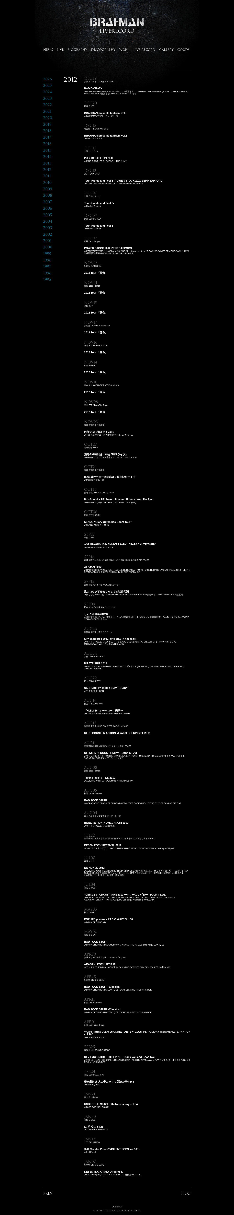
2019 (47, 124)
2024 (47, 92)
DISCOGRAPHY (103, 49)
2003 (47, 227)
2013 (47, 163)
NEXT (186, 1193)
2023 (47, 98)
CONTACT (117, 1206)
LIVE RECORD (144, 49)
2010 (47, 182)
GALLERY (166, 49)
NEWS (48, 49)
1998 (47, 260)
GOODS (183, 49)
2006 (47, 208)
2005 (47, 214)
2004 (47, 221)
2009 (47, 188)
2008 (47, 195)
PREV (47, 1193)
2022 (47, 104)
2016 (47, 143)
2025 (47, 85)
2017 (47, 137)
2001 (47, 240)
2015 (47, 150)
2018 (47, 130)
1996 (47, 273)
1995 (47, 279)
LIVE (60, 49)
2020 (47, 117)
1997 (47, 266)
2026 (47, 79)
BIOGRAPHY (77, 49)
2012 (47, 169)
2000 (47, 247)
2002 (47, 234)
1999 (47, 253)
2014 (47, 156)
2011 (47, 176)
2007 (47, 201)
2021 (47, 111)
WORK (124, 49)
